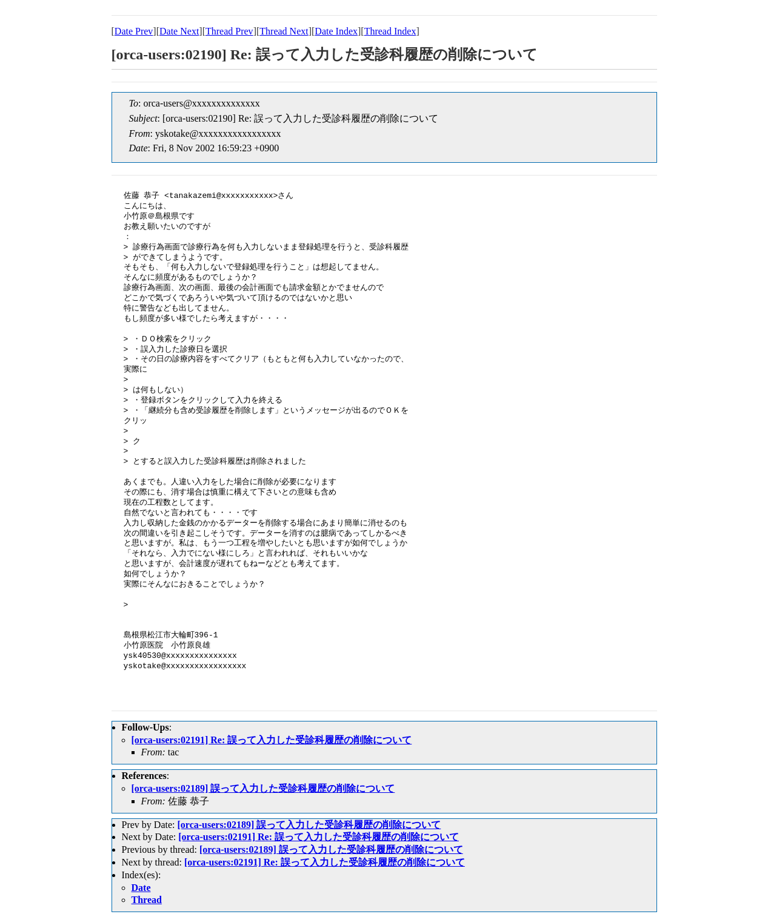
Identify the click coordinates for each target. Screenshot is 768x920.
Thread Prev (229, 31)
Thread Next (283, 31)
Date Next (179, 31)
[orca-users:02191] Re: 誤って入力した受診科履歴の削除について (272, 740)
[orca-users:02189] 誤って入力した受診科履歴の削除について (263, 788)
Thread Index (390, 31)
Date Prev (134, 31)
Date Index (336, 31)
